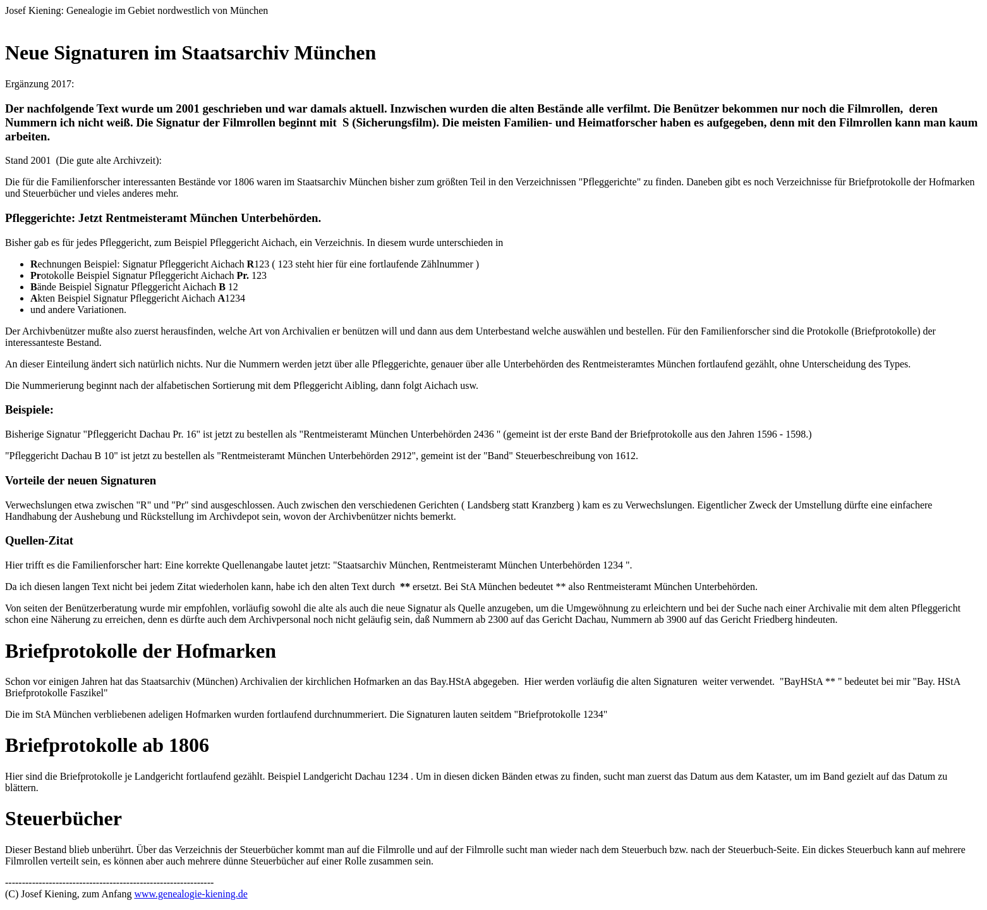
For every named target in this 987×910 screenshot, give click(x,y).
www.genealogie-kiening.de (190, 893)
